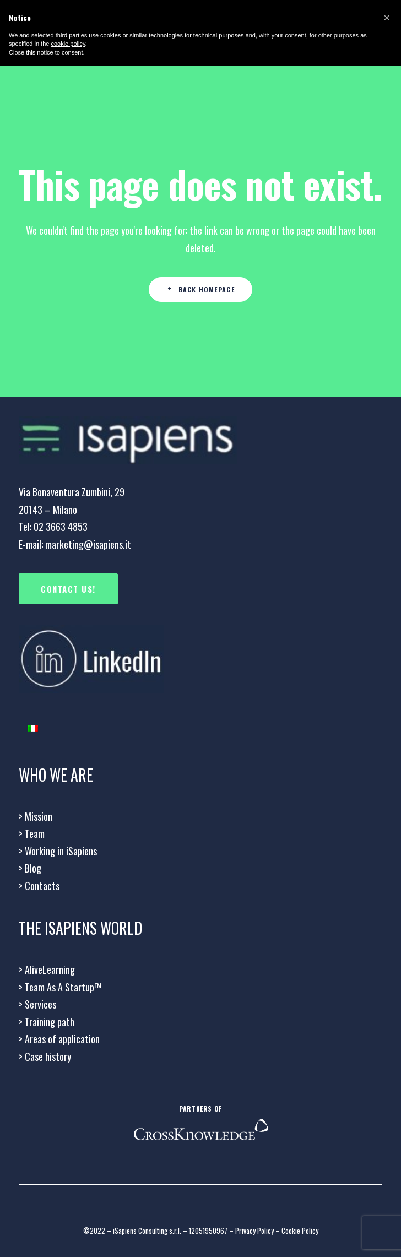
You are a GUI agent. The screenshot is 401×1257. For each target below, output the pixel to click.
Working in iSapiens (58, 851)
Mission (35, 816)
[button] (386, 17)
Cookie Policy (299, 1230)
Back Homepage (200, 289)
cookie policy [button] (68, 43)
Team (32, 833)
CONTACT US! (68, 589)
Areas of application (59, 1039)
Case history (45, 1056)
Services (37, 1004)
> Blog (30, 868)
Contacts (39, 886)
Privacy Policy (254, 1230)
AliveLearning (47, 969)
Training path (46, 1022)
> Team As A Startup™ (60, 987)
